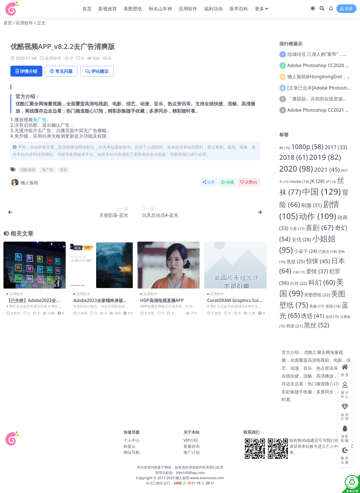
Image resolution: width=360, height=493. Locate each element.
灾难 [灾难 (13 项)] (298, 272)
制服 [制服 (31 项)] (311, 205)
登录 (346, 9)
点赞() (248, 182)
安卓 (63, 169)
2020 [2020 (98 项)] (296, 168)
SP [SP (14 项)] (330, 181)
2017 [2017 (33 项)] (336, 147)
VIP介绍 (190, 440)
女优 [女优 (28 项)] (301, 239)
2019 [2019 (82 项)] (325, 157)
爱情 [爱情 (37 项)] (317, 271)
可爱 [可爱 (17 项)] (296, 228)
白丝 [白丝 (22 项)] (298, 283)
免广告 (40, 119)
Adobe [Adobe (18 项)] (299, 181)
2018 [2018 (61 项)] (293, 157)
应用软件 (24, 23)
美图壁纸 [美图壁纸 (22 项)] (317, 294)
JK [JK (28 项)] (317, 181)
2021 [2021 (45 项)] (327, 169)
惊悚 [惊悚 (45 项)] (318, 261)
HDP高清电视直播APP (162, 300)
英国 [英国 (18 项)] (333, 306)
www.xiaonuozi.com (207, 477)
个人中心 (132, 440)
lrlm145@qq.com (190, 472)
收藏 (227, 182)
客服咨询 (191, 446)
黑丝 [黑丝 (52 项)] (316, 325)
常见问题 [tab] (61, 71)
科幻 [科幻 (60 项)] (321, 282)
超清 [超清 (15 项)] (332, 316)
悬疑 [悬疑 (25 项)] (296, 261)
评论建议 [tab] (97, 71)
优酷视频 (27, 169)
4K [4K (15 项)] (284, 148)
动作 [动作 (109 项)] (317, 216)
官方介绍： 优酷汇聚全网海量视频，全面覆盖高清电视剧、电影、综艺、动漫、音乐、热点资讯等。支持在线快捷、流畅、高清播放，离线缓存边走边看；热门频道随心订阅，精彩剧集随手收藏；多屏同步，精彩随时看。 (316, 375)
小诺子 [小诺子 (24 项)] (305, 251)
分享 (209, 182)
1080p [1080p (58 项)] (307, 146)
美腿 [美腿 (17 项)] (316, 306)
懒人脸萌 (24, 182)
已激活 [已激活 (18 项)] (327, 251)
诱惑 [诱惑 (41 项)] (312, 316)
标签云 (130, 446)
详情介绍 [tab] (26, 71)
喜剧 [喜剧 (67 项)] (319, 227)
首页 (7, 23)
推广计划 (191, 452)
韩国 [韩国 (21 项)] (294, 326)
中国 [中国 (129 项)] (321, 191)
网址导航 (132, 452)
